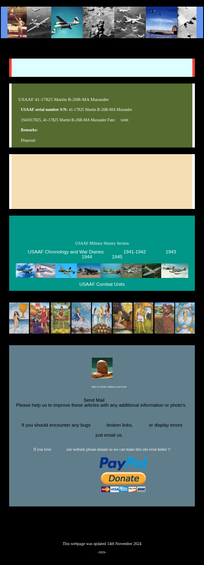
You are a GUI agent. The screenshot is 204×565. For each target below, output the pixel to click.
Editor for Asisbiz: (102, 387)
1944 (87, 257)
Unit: (124, 120)
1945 (117, 257)
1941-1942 (134, 252)
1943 (171, 252)
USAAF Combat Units (102, 284)
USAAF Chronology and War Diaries (65, 252)
